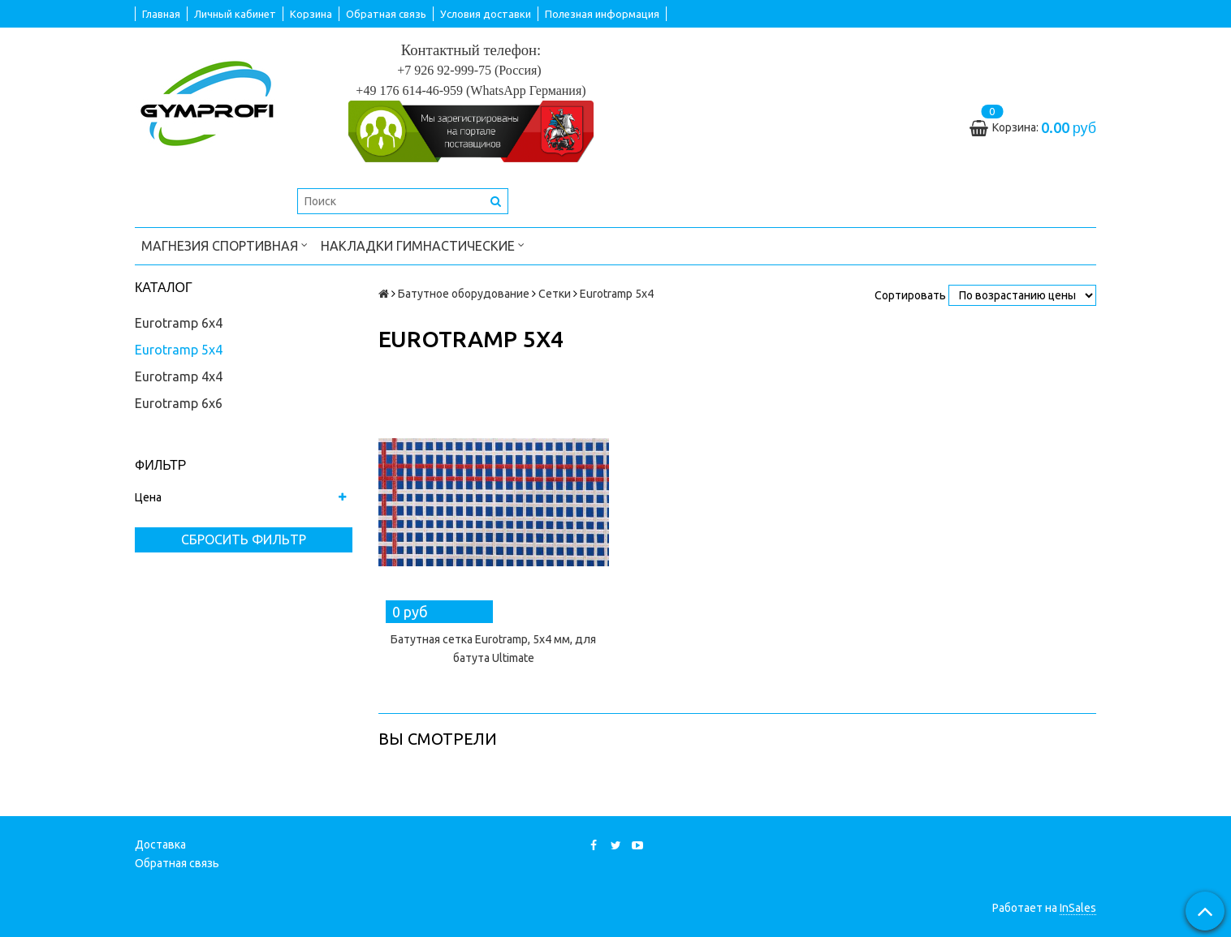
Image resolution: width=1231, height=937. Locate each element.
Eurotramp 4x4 (178, 376)
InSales (1078, 907)
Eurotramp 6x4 (178, 323)
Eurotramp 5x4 (178, 349)
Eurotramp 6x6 (178, 403)
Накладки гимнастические (423, 244)
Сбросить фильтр (243, 539)
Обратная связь (386, 13)
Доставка (160, 844)
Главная (161, 13)
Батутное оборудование (463, 293)
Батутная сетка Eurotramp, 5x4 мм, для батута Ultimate (493, 648)
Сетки (554, 293)
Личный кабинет (235, 13)
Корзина (311, 13)
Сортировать (910, 295)
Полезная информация (602, 13)
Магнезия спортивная (224, 244)
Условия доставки (485, 13)
